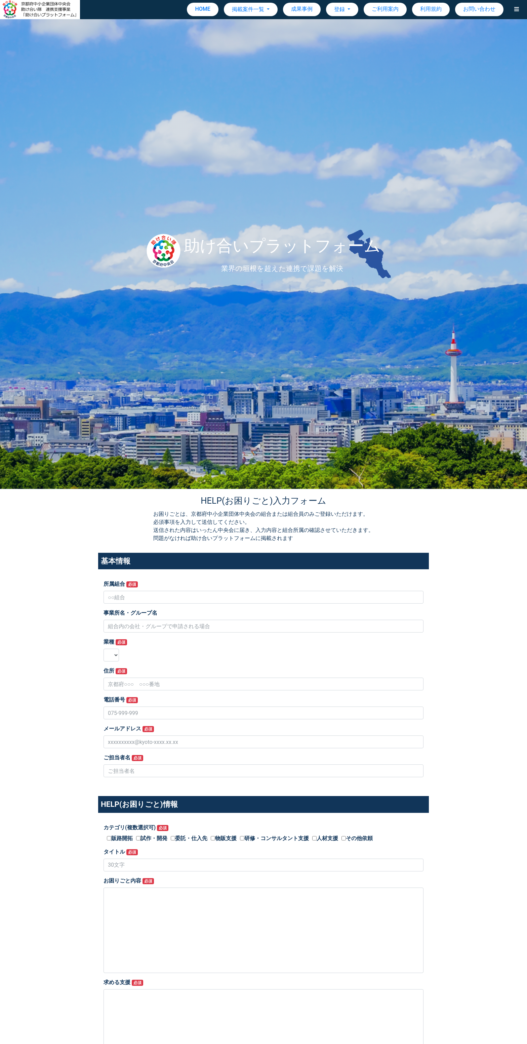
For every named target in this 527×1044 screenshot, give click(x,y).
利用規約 (431, 9)
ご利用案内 (385, 9)
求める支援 (123, 982)
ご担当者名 (123, 757)
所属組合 (121, 584)
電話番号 (121, 699)
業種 (115, 642)
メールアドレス (129, 728)
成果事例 (302, 9)
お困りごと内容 (129, 880)
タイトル (121, 852)
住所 (115, 671)
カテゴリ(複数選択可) (136, 827)
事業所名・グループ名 (130, 613)
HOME (202, 9)
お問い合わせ (479, 9)
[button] (516, 9)
